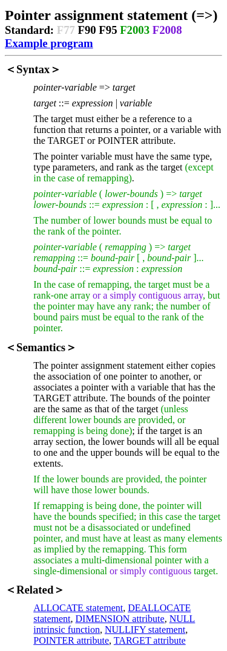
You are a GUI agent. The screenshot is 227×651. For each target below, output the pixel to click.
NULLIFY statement (145, 629)
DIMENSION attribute (120, 619)
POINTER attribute (71, 640)
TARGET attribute (150, 640)
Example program (49, 43)
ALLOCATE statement (78, 608)
